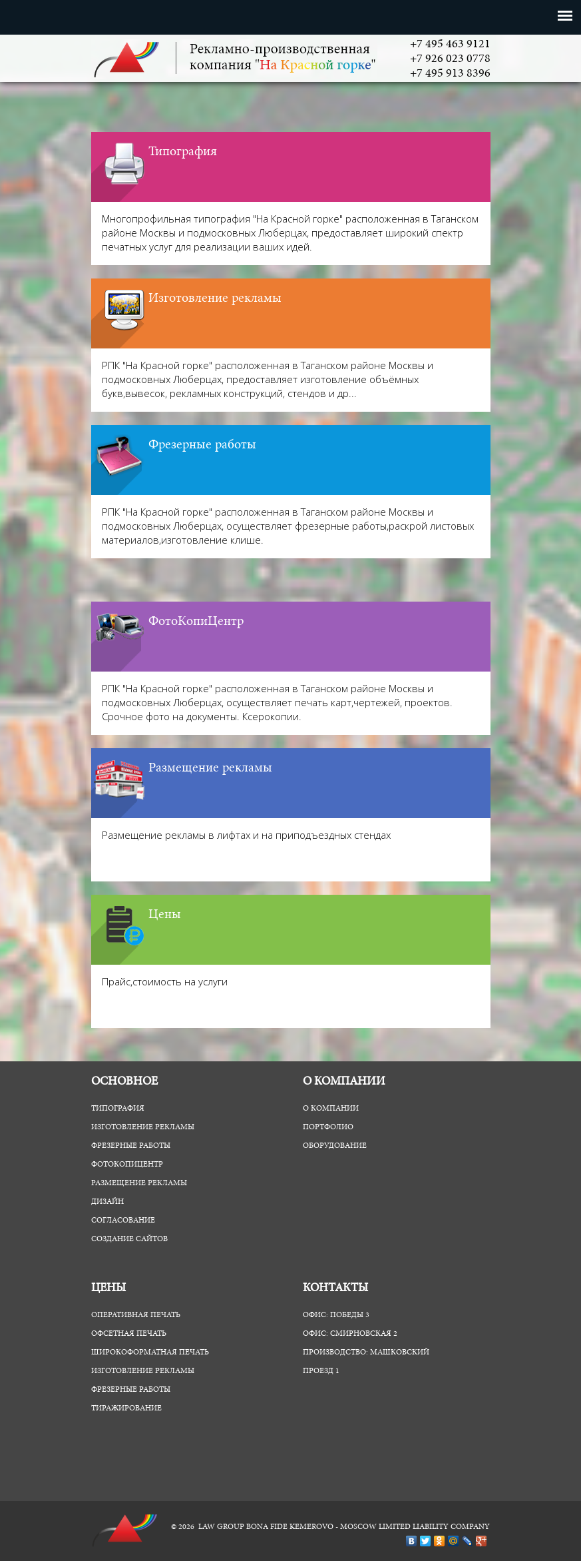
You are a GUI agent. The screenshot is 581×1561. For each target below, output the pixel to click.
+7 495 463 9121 (450, 45)
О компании (331, 1109)
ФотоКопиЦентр (196, 621)
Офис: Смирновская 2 (350, 1334)
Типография (182, 152)
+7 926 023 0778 (450, 59)
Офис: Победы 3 (336, 1315)
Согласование (123, 1221)
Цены (164, 914)
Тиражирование (126, 1408)
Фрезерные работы (202, 445)
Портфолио (328, 1127)
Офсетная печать (128, 1334)
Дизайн (107, 1202)
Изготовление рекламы (215, 298)
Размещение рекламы (210, 768)
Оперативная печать (135, 1315)
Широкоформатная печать (150, 1352)
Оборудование (335, 1146)
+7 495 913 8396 (450, 74)
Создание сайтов (129, 1239)
